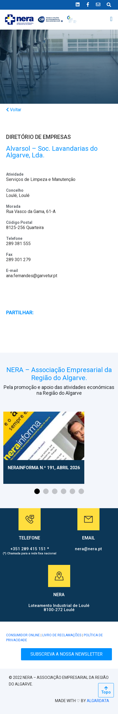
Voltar (13, 109)
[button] (111, 19)
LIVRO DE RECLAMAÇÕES (61, 635)
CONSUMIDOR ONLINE (23, 635)
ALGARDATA (98, 701)
